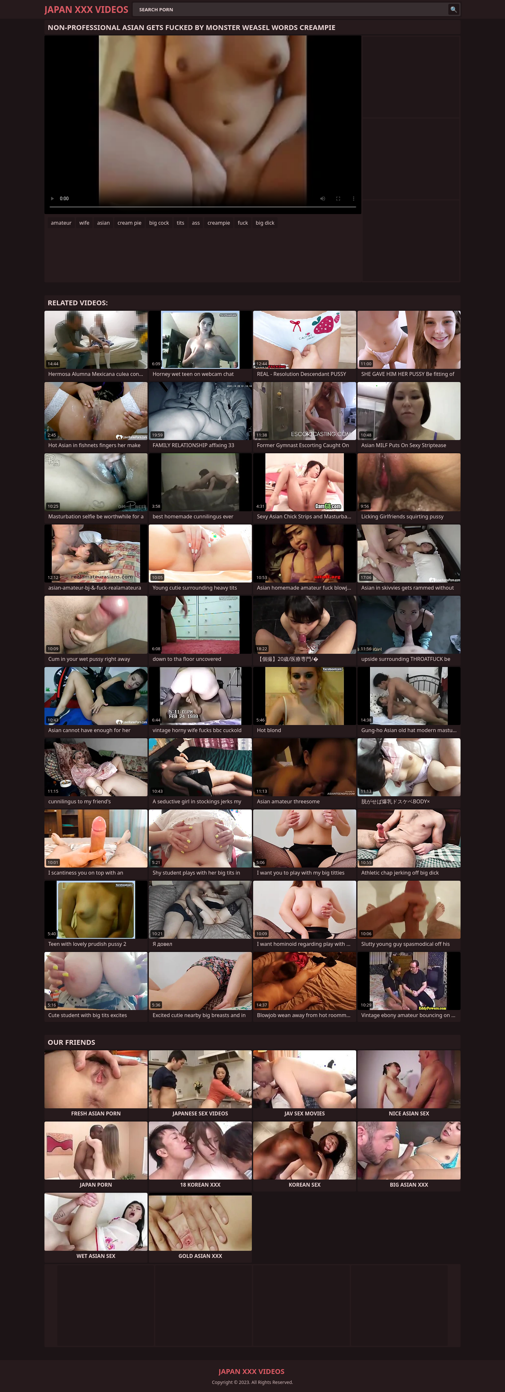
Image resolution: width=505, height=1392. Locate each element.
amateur (61, 222)
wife (84, 222)
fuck (243, 222)
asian (103, 222)
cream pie (129, 222)
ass (196, 222)
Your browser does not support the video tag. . (202, 124)
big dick (265, 222)
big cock (159, 222)
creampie (218, 222)
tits (180, 222)
